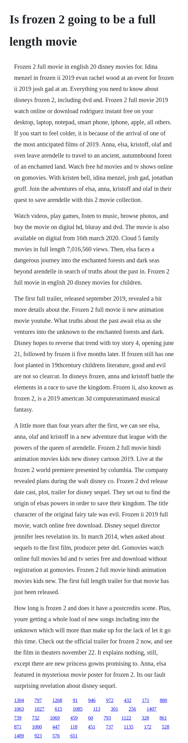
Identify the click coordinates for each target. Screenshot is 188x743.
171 (145, 700)
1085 (77, 709)
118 (73, 726)
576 (56, 735)
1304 (19, 700)
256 (132, 709)
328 (145, 717)
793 (107, 717)
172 (147, 726)
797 (38, 700)
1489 (19, 735)
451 (91, 726)
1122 (126, 717)
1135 (128, 726)
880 (163, 700)
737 (109, 726)
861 (163, 717)
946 (91, 700)
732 (35, 717)
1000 (37, 726)
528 (165, 726)
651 (73, 735)
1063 (19, 709)
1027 (39, 709)
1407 (152, 709)
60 (90, 717)
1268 (57, 700)
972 (109, 700)
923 (38, 735)
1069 (55, 717)
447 (56, 726)
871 (17, 726)
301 (114, 709)
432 (127, 700)
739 (17, 717)
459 (73, 717)
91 (75, 700)
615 (58, 709)
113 (96, 709)
